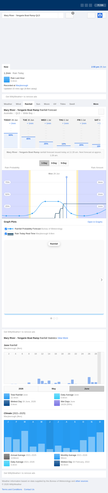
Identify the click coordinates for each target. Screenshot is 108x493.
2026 (21, 388)
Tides (63, 104)
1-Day (44, 163)
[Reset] (55, 15)
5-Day (63, 163)
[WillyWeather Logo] (17, 5)
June (86, 388)
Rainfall (28, 104)
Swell (72, 104)
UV (54, 104)
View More (62, 338)
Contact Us (29, 489)
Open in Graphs (95, 222)
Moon (47, 104)
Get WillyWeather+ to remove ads (21, 96)
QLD (17, 113)
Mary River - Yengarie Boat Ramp (36, 113)
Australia (8, 113)
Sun (38, 104)
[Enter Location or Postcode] (33, 15)
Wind (18, 104)
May (54, 388)
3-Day (54, 163)
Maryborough (22, 85)
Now (6, 67)
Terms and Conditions (12, 489)
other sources (81, 481)
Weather (8, 104)
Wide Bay (28, 113)
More (95, 104)
